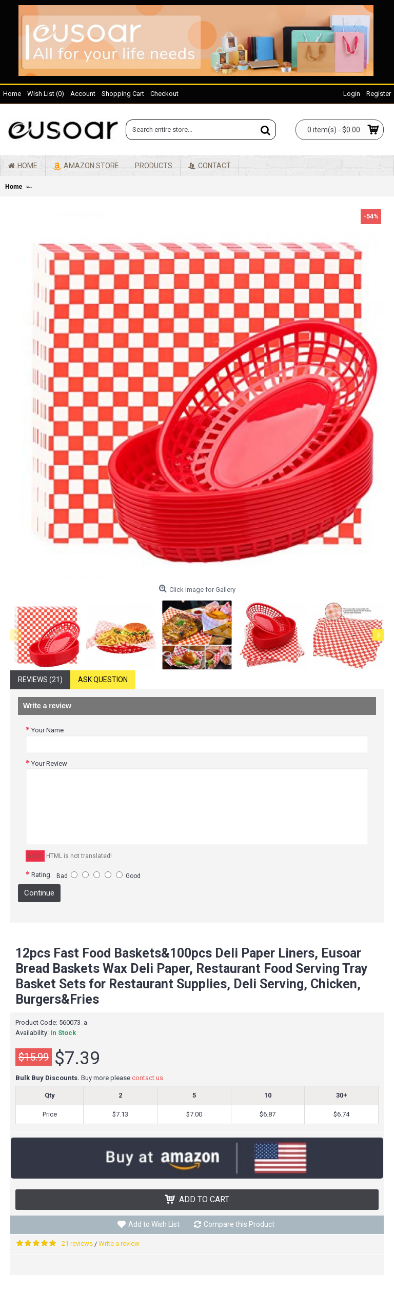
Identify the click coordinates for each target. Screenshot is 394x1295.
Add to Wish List (154, 1224)
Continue (39, 893)
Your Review (49, 763)
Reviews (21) (40, 679)
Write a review (119, 1243)
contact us (147, 1078)
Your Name (47, 730)
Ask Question (103, 679)
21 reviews (77, 1243)
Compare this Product (239, 1224)
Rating (40, 875)
